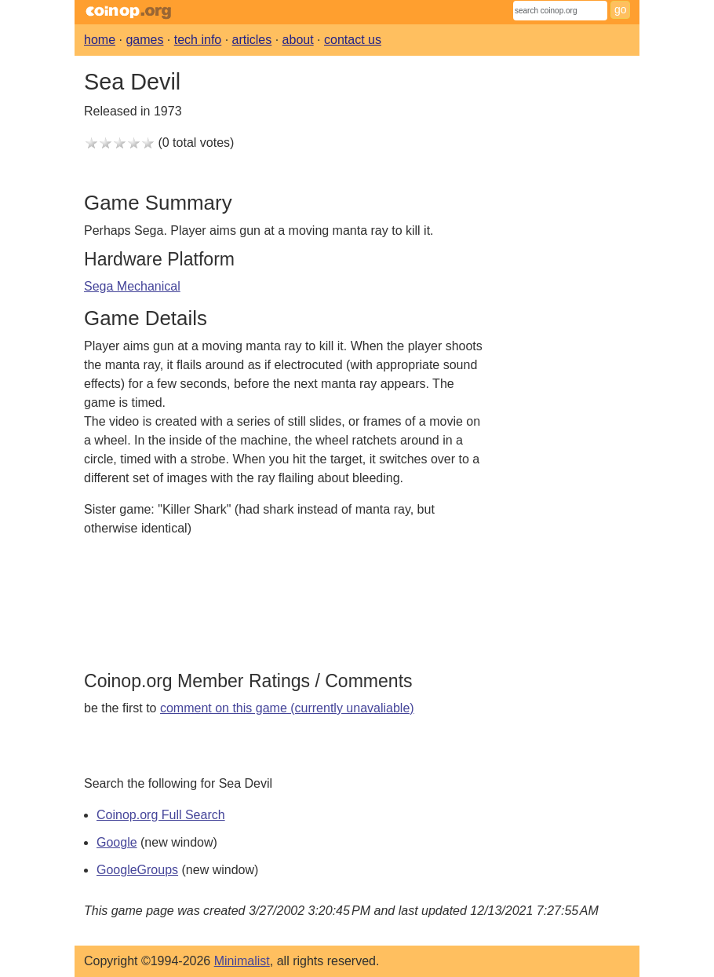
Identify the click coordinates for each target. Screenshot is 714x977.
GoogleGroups (137, 869)
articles (252, 39)
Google (117, 842)
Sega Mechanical (132, 286)
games (144, 39)
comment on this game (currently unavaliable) (287, 708)
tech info (197, 39)
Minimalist (242, 961)
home (99, 39)
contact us (352, 39)
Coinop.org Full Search (161, 814)
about (298, 39)
